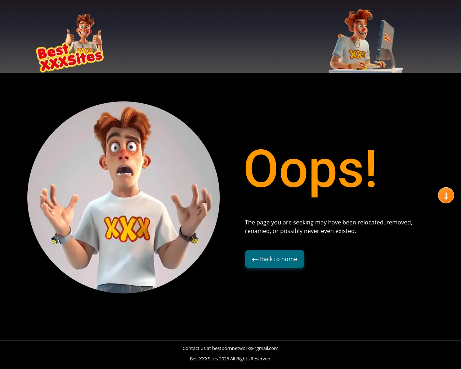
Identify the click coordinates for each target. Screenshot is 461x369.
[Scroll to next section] (446, 195)
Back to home (274, 259)
